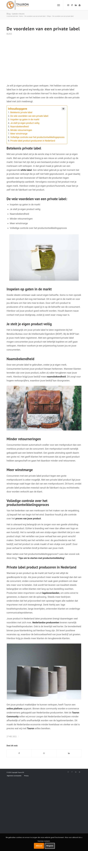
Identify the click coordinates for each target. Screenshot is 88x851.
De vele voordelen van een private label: (29, 116)
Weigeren (49, 846)
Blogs (9, 34)
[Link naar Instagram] (68, 5)
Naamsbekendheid (19, 126)
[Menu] (58, 5)
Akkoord (39, 846)
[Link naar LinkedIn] (76, 5)
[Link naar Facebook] (72, 5)
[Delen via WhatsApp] (44, 753)
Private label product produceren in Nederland (32, 140)
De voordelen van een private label (43, 29)
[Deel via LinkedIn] (69, 753)
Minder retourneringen (21, 130)
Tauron (30, 728)
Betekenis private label (21, 112)
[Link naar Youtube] (79, 5)
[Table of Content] (63, 108)
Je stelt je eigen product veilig (24, 123)
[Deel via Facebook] (19, 753)
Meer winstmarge (18, 133)
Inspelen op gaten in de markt (24, 119)
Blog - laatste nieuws (15, 13)
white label (26, 170)
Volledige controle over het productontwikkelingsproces (37, 137)
